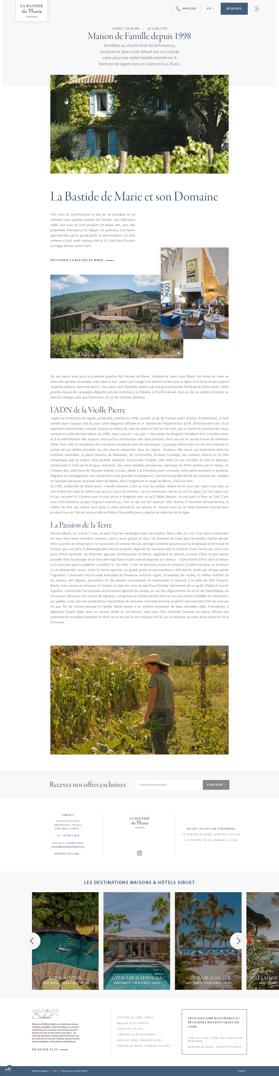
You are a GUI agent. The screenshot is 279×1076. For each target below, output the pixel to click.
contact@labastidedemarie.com (68, 847)
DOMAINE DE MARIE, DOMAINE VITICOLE (144, 1046)
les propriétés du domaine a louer (211, 840)
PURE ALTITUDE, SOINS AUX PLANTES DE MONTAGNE (215, 1039)
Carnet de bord (126, 29)
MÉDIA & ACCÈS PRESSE (133, 1023)
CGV (55, 1071)
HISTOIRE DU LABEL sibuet (135, 1017)
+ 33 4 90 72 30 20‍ (70, 835)
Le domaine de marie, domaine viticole (211, 834)
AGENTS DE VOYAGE (130, 1028)
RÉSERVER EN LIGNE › (67, 854)
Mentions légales (40, 1071)
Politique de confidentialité (74, 1071)
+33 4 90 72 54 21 (74, 843)
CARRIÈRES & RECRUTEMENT (136, 1034)
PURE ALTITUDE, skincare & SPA (139, 1040)
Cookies (241, 1071)
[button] (210, 9)
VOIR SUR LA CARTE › (68, 828)
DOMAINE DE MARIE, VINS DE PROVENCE (215, 1046)
